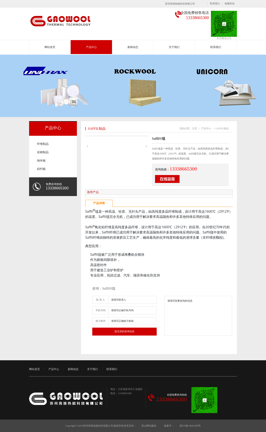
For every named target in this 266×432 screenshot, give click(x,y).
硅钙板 (41, 168)
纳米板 (41, 160)
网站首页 (49, 47)
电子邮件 (101, 321)
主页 (194, 128)
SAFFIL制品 (97, 128)
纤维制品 (43, 144)
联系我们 (215, 3)
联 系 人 (100, 299)
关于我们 (174, 47)
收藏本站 (230, 3)
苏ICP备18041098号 (190, 425)
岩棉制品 (43, 152)
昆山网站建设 (148, 425)
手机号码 (101, 310)
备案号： (169, 425)
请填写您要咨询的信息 (198, 316)
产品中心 (91, 47)
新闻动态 (132, 47)
